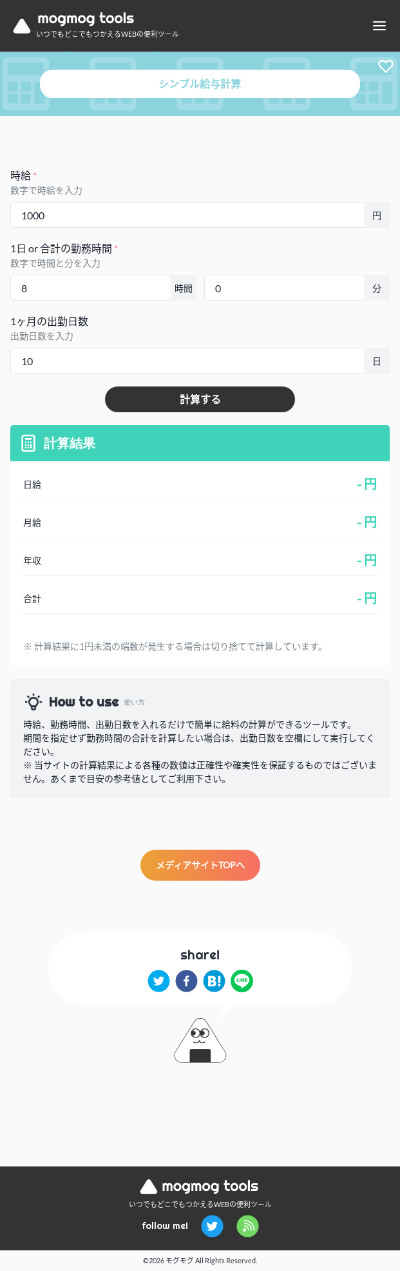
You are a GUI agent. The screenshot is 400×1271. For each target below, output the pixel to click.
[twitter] (159, 981)
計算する (200, 399)
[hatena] (214, 981)
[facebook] (186, 981)
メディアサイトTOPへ (200, 864)
